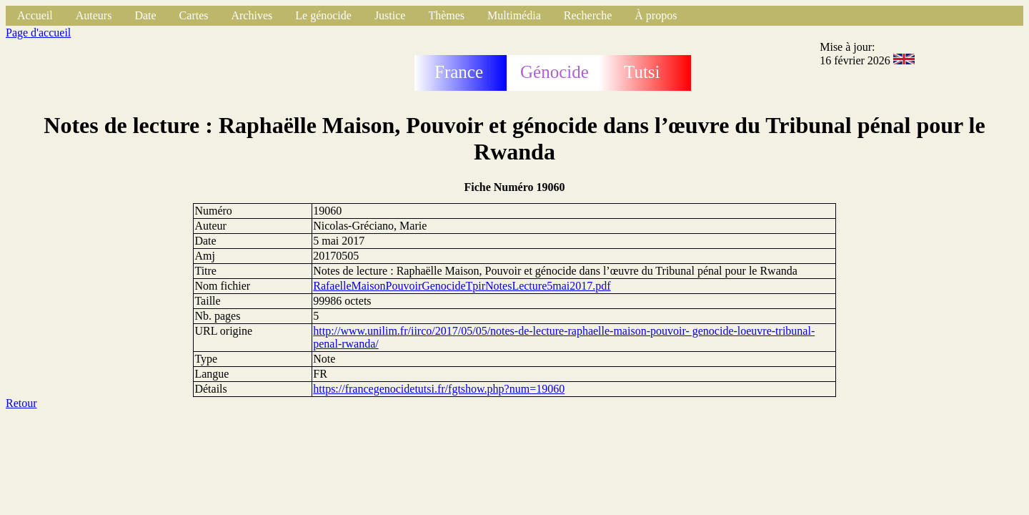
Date (145, 15)
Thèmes (446, 15)
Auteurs (94, 15)
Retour (21, 403)
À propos (656, 15)
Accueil (35, 15)
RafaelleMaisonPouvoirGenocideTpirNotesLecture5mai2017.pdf (461, 286)
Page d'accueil (38, 32)
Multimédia (514, 15)
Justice (390, 15)
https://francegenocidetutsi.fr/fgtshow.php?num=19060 (439, 389)
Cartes (194, 15)
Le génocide (323, 15)
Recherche (588, 15)
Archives (251, 15)
